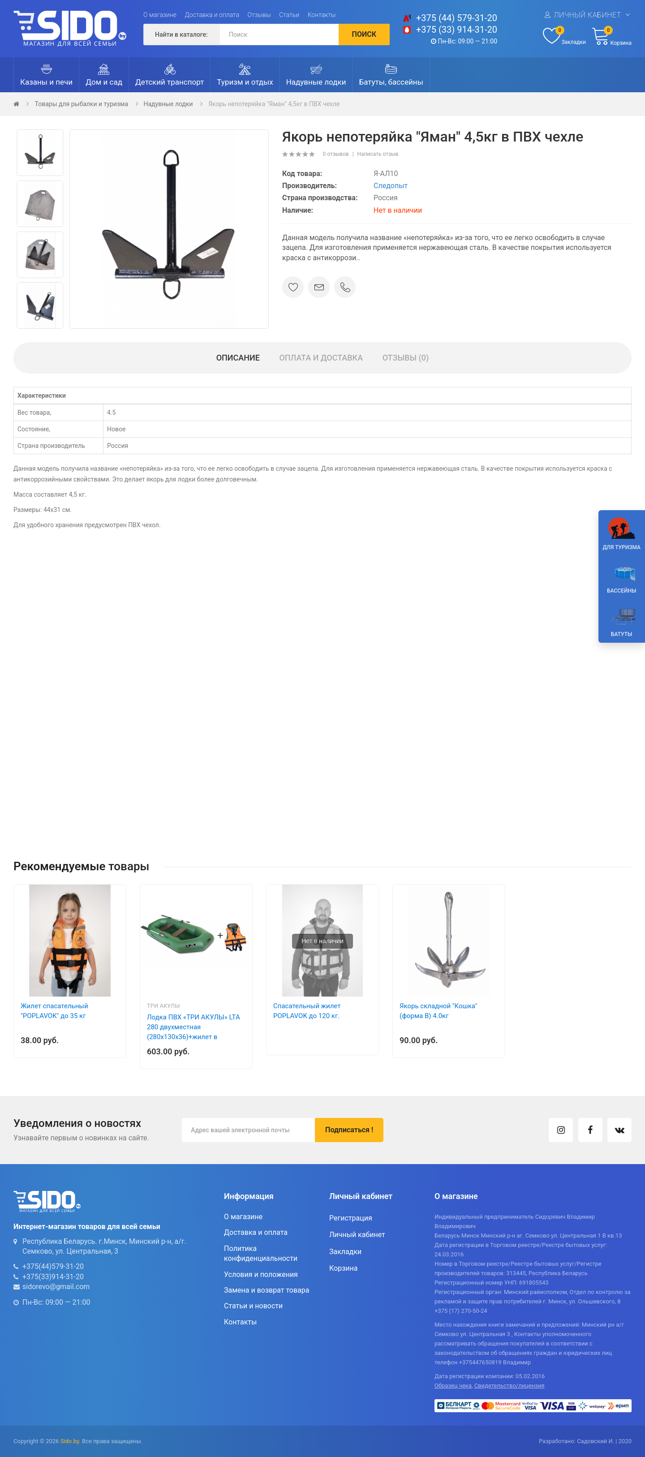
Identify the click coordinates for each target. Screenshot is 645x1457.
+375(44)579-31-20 (53, 1266)
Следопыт (391, 185)
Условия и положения (261, 1274)
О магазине (159, 14)
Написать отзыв (378, 154)
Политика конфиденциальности (260, 1253)
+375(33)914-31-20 (53, 1276)
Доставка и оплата (212, 14)
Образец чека (453, 1385)
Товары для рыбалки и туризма (81, 103)
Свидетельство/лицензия (509, 1385)
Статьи (289, 14)
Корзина (343, 1268)
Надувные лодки (168, 103)
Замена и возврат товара (266, 1290)
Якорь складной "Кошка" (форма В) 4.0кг (438, 1011)
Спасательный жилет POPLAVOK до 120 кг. (306, 1011)
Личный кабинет (587, 15)
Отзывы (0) (406, 357)
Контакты (322, 14)
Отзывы (259, 14)
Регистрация (350, 1218)
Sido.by (69, 1441)
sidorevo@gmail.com (56, 1286)
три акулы (163, 1005)
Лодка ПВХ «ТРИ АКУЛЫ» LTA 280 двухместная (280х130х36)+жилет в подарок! (193, 1032)
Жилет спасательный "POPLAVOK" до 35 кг (54, 1011)
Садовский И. (595, 1441)
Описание (238, 357)
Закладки (345, 1251)
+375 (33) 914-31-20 (456, 29)
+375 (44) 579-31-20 (456, 18)
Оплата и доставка (321, 357)
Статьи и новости (253, 1306)
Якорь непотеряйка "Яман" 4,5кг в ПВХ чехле (274, 103)
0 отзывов (335, 154)
